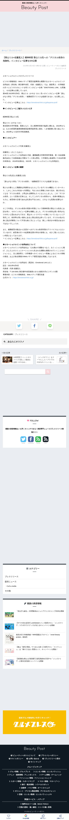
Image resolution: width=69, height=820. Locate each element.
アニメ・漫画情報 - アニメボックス (22, 775)
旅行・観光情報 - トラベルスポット (35, 785)
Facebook (31, 443)
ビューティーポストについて (24, 755)
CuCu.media (11, 586)
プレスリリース (21, 334)
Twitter (23, 443)
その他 (8, 591)
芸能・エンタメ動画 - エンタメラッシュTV (35, 794)
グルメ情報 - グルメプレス (20, 772)
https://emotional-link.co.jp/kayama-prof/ (42, 102)
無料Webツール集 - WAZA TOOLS (35, 804)
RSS (45, 443)
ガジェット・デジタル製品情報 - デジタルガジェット (35, 791)
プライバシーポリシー (49, 755)
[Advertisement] (34, 29)
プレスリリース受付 (52, 759)
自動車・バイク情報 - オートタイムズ (35, 788)
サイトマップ (35, 762)
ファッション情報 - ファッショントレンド (35, 778)
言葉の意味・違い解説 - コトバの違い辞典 (35, 807)
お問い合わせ (34, 759)
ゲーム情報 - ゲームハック (51, 775)
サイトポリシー (17, 759)
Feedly (38, 443)
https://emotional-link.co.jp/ (23, 277)
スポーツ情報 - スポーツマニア (23, 781)
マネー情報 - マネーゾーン (49, 781)
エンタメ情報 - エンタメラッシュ (48, 772)
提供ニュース (11, 582)
